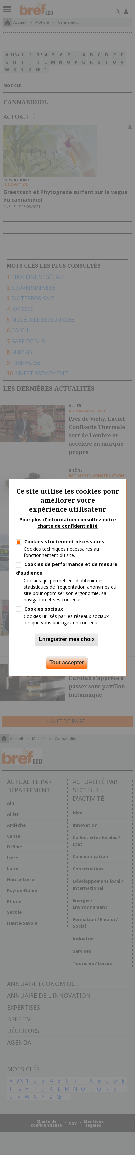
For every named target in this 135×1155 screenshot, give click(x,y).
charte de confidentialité (67, 526)
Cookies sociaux (43, 609)
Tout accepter (66, 663)
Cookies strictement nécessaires (64, 541)
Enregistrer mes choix (67, 639)
